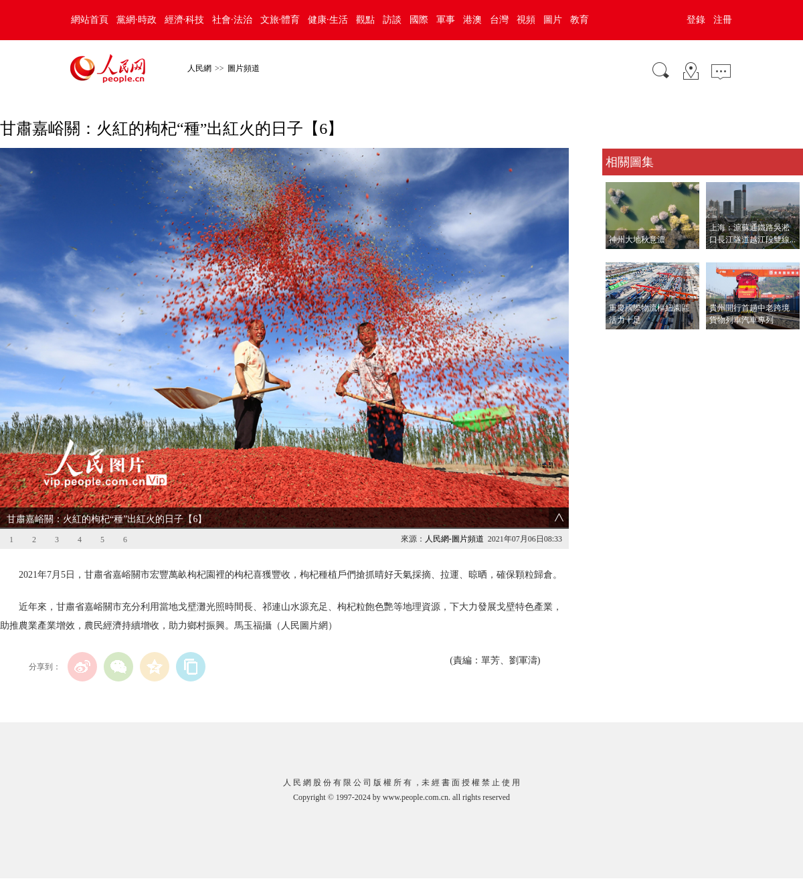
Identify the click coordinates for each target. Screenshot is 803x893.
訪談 (392, 20)
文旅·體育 (280, 20)
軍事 (445, 20)
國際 (419, 20)
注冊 (722, 20)
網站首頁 (89, 20)
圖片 (552, 20)
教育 (579, 20)
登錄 (696, 20)
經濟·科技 (185, 20)
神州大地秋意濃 (637, 239)
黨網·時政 (136, 20)
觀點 (365, 20)
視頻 (526, 20)
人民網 (199, 68)
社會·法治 (232, 20)
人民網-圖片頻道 (454, 539)
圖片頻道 (244, 68)
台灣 (499, 20)
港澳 (472, 20)
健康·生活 (328, 20)
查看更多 (621, 343)
